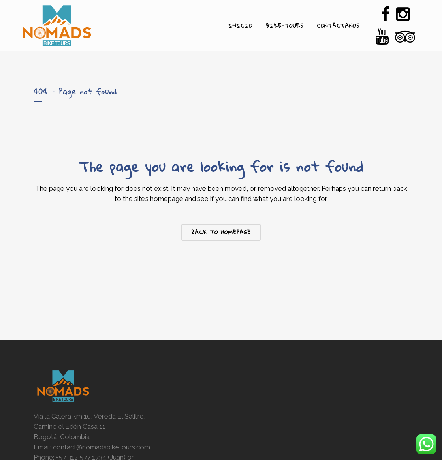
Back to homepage (221, 232)
